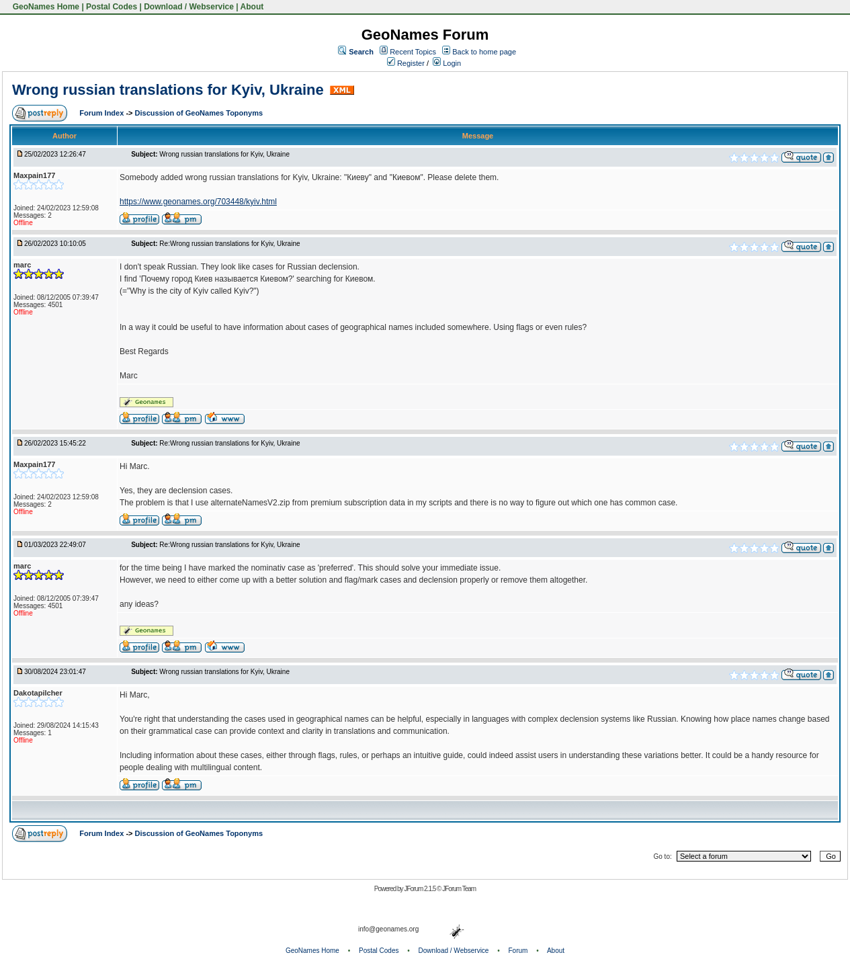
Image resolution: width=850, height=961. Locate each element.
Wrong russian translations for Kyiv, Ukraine (168, 89)
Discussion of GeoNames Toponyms (199, 113)
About (252, 6)
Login (447, 63)
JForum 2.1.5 (420, 888)
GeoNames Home (44, 6)
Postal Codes (111, 6)
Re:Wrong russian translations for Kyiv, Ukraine (229, 243)
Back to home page (484, 52)
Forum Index (102, 113)
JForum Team (459, 888)
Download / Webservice (189, 6)
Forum (518, 950)
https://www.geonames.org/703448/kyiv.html (198, 201)
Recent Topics (413, 52)
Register (406, 63)
